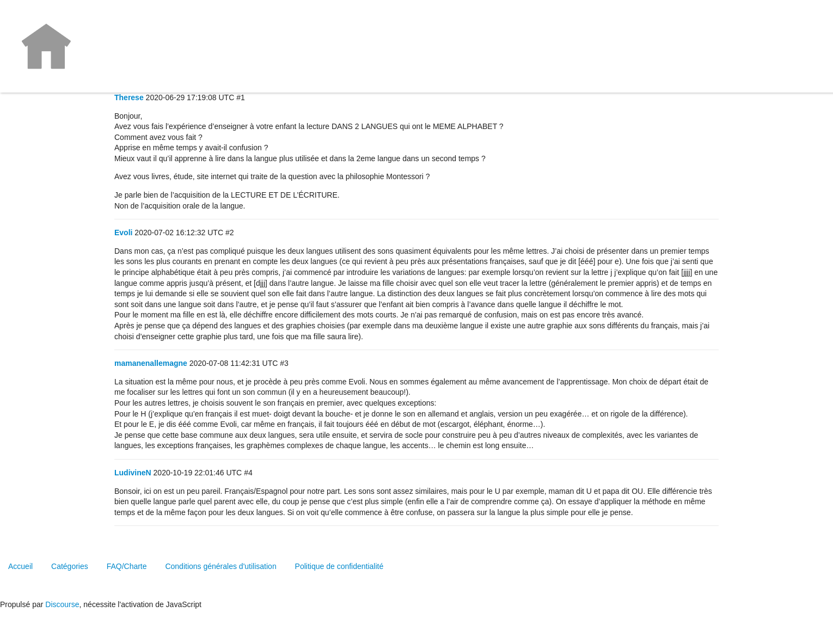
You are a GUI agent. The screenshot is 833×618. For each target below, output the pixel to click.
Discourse (62, 604)
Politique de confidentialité (339, 566)
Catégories (69, 566)
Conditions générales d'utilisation (220, 566)
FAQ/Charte (127, 566)
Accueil (20, 566)
